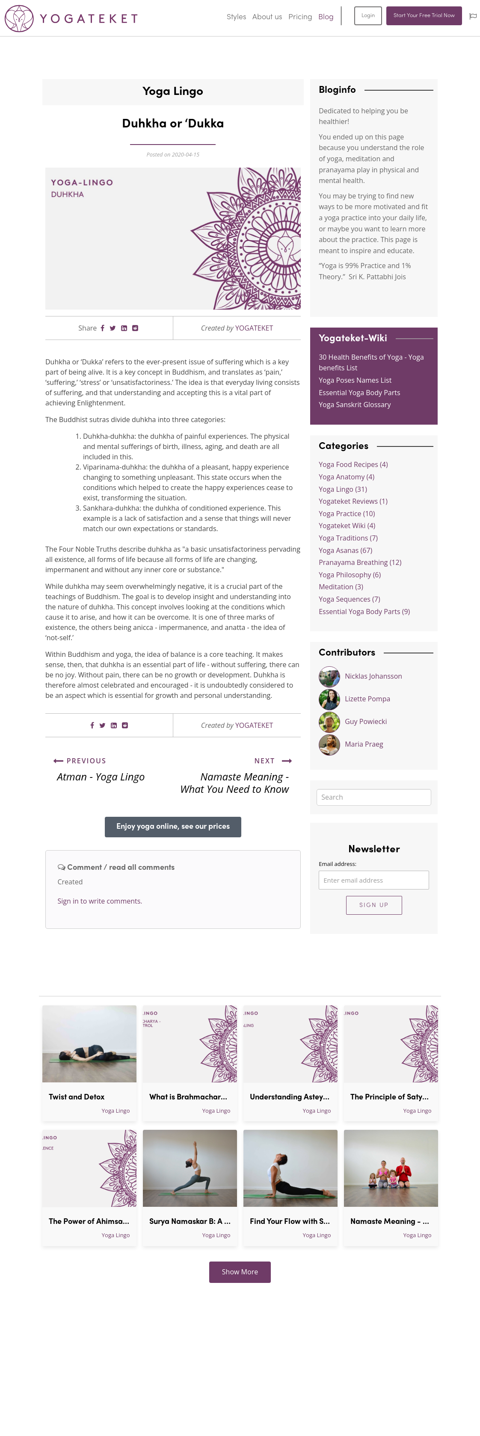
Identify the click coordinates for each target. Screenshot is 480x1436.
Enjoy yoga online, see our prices (173, 826)
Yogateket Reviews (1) (353, 501)
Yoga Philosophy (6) (350, 574)
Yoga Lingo (116, 1110)
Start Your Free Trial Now (424, 15)
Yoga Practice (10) (347, 513)
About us (267, 17)
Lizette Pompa (354, 699)
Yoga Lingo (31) (343, 489)
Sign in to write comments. (100, 901)
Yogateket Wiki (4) (347, 525)
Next (274, 760)
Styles (236, 17)
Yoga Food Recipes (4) (353, 464)
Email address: (337, 864)
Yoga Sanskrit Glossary (355, 404)
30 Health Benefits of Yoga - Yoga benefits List (371, 362)
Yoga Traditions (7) (348, 538)
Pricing (300, 17)
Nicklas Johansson (360, 677)
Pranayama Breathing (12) (360, 562)
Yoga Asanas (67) (345, 550)
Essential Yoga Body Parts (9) (364, 611)
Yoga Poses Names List (355, 380)
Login (368, 15)
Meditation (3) (341, 586)
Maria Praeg (351, 745)
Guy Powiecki (353, 722)
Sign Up (374, 905)
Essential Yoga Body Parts (359, 392)
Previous (80, 760)
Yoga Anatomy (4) (346, 477)
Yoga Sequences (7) (349, 599)
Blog (326, 17)
